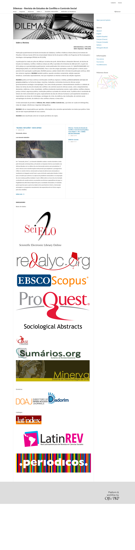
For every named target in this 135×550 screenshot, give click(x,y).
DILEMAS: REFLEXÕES (51, 11)
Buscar (118, 11)
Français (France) (102, 39)
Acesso (120, 3)
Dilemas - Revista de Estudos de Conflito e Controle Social (45, 8)
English (99, 34)
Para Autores (100, 62)
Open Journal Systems (103, 20)
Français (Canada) (102, 42)
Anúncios (31, 11)
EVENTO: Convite (73, 139)
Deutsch (99, 31)
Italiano (99, 45)
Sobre (39, 11)
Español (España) (102, 36)
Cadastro (113, 3)
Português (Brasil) (102, 48)
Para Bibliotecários (102, 64)
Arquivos (22, 11)
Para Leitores (100, 59)
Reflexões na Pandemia (68, 11)
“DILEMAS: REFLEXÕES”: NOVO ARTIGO (28, 128)
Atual (14, 11)
